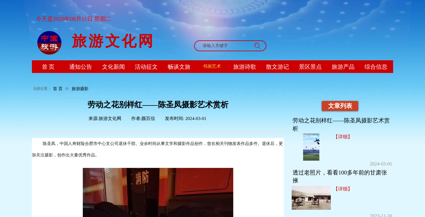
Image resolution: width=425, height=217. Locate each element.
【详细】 (342, 136)
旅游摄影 (80, 88)
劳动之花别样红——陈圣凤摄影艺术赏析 (341, 124)
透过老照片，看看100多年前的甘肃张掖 (340, 176)
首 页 (58, 88)
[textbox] (224, 46)
